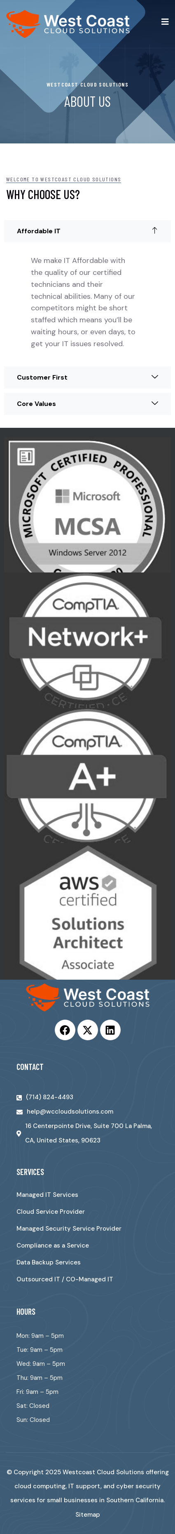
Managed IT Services (47, 1195)
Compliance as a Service (52, 1245)
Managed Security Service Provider (68, 1228)
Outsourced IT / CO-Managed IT (64, 1279)
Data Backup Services (48, 1262)
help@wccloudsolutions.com (70, 1111)
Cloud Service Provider (50, 1212)
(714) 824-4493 (49, 1097)
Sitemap (87, 1515)
